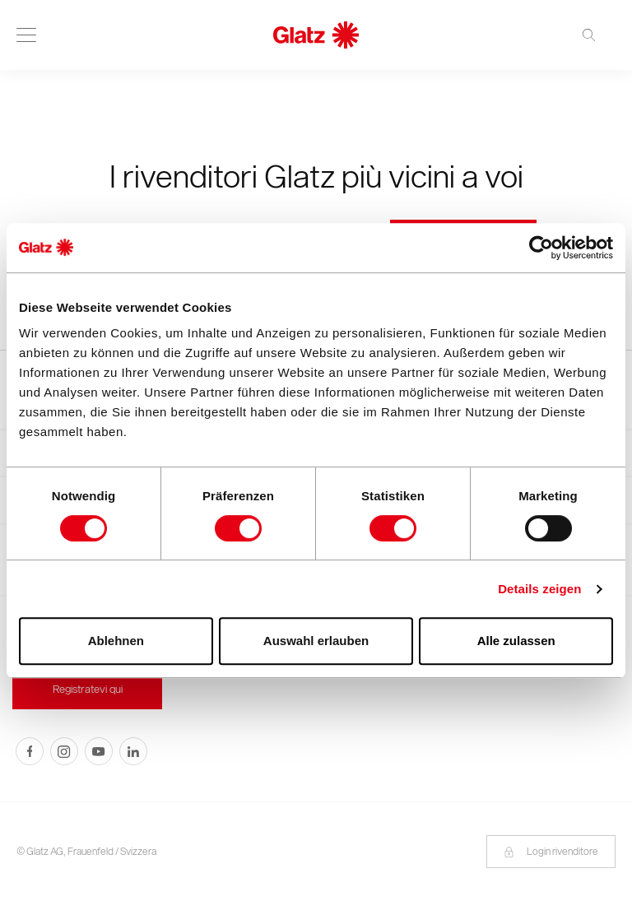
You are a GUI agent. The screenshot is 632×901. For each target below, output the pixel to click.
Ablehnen (116, 641)
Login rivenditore (551, 851)
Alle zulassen (516, 641)
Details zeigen (539, 589)
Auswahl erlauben (316, 641)
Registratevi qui (88, 689)
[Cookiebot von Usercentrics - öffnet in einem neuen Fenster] (541, 247)
